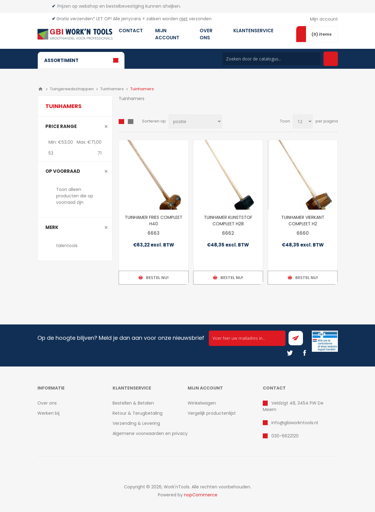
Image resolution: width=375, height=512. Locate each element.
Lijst (130, 121)
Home (40, 89)
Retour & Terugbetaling (138, 413)
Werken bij (48, 413)
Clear (106, 126)
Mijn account (324, 19)
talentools (67, 245)
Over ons (47, 403)
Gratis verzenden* (75, 19)
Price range (61, 126)
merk (52, 227)
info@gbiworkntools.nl (294, 423)
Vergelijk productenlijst (212, 413)
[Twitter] (290, 353)
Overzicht (121, 121)
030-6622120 (285, 436)
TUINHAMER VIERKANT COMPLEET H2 (302, 220)
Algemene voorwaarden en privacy (150, 433)
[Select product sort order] (195, 121)
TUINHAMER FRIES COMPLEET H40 (153, 220)
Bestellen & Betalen (133, 403)
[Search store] (271, 58)
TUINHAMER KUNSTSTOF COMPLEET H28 (228, 220)
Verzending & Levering (136, 423)
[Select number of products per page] (303, 121)
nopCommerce (200, 495)
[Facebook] (304, 353)
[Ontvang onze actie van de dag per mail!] (247, 338)
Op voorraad (62, 171)
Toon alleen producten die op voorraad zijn (74, 195)
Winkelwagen (202, 403)
